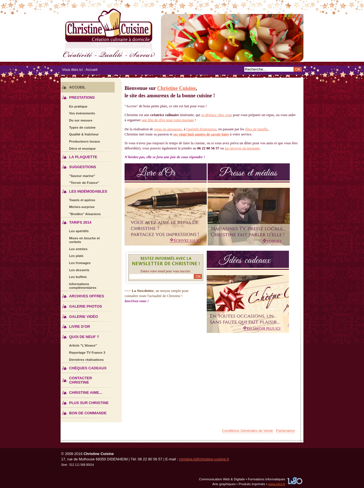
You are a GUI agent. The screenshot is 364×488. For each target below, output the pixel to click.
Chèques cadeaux (84, 366)
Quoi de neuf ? (80, 335)
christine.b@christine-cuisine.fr (204, 459)
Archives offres (82, 294)
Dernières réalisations (82, 358)
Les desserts (75, 269)
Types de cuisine (78, 126)
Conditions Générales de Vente (247, 431)
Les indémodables (84, 189)
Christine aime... (81, 391)
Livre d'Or (75, 325)
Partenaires (285, 431)
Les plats (72, 255)
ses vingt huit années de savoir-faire (201, 134)
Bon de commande (84, 411)
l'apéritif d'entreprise (201, 129)
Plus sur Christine (85, 401)
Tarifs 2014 (76, 221)
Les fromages (76, 262)
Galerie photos (81, 304)
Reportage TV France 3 (83, 351)
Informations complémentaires (78, 284)
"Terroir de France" (80, 181)
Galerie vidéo (79, 314)
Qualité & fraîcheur (80, 133)
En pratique (74, 105)
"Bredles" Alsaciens (81, 213)
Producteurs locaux (80, 140)
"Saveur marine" (78, 175)
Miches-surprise (77, 206)
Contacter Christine (76, 378)
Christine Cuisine (182, 33)
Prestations (78, 96)
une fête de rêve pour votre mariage (168, 120)
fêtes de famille (256, 129)
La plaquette (79, 155)
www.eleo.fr (276, 484)
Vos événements (78, 112)
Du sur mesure (76, 119)
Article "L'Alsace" (79, 344)
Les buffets (74, 276)
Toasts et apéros (78, 199)
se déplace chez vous (216, 115)
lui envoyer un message (242, 148)
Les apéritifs (75, 230)
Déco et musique (78, 147)
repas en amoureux (168, 129)
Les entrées (74, 248)
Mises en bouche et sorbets (80, 239)
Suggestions (78, 165)
